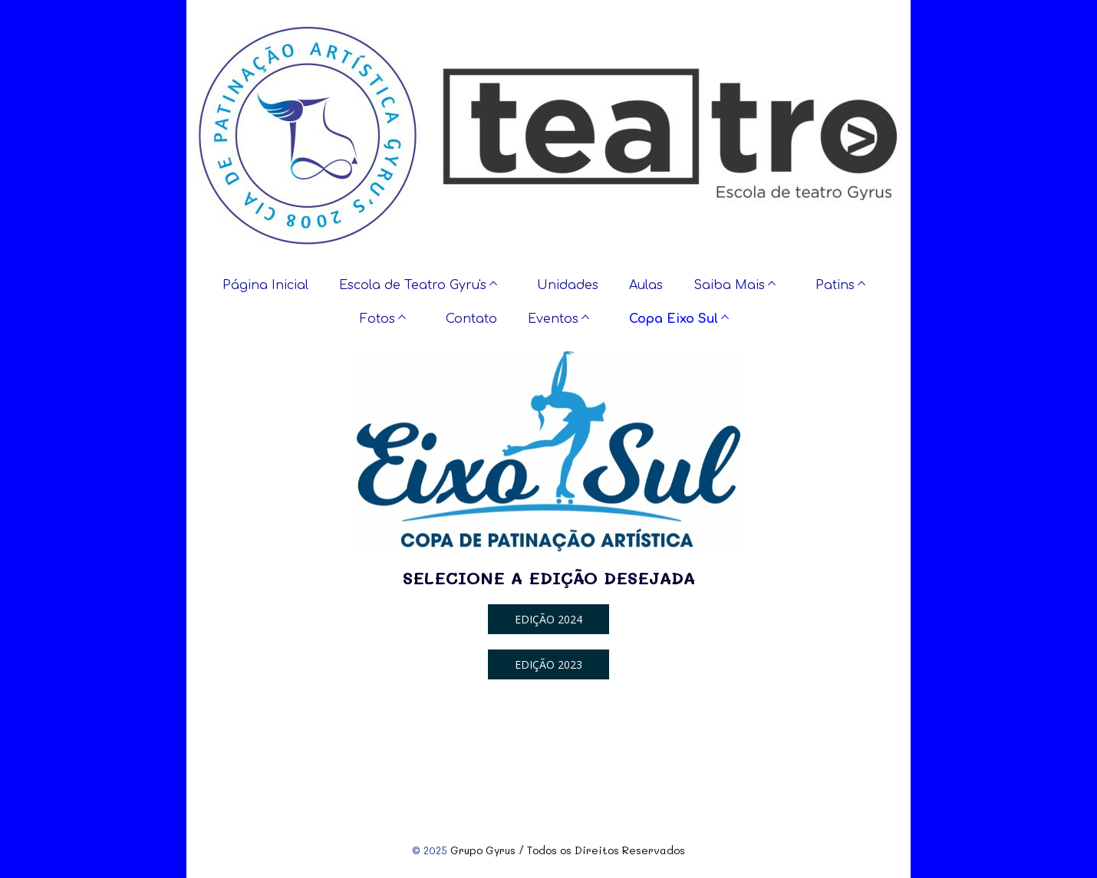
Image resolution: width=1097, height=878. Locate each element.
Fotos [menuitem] (377, 319)
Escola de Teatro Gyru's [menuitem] (412, 285)
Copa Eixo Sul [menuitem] (673, 319)
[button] (548, 619)
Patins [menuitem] (835, 285)
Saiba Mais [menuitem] (729, 285)
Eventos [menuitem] (553, 319)
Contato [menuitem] (471, 319)
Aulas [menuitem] (646, 285)
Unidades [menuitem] (567, 285)
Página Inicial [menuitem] (265, 285)
